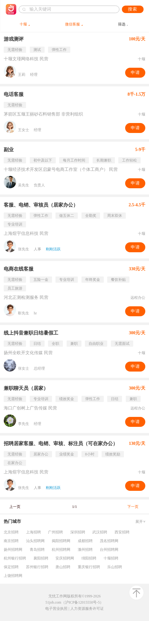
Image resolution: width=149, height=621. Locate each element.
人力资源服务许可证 (87, 608)
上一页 (14, 507)
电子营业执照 (56, 608)
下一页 (132, 507)
